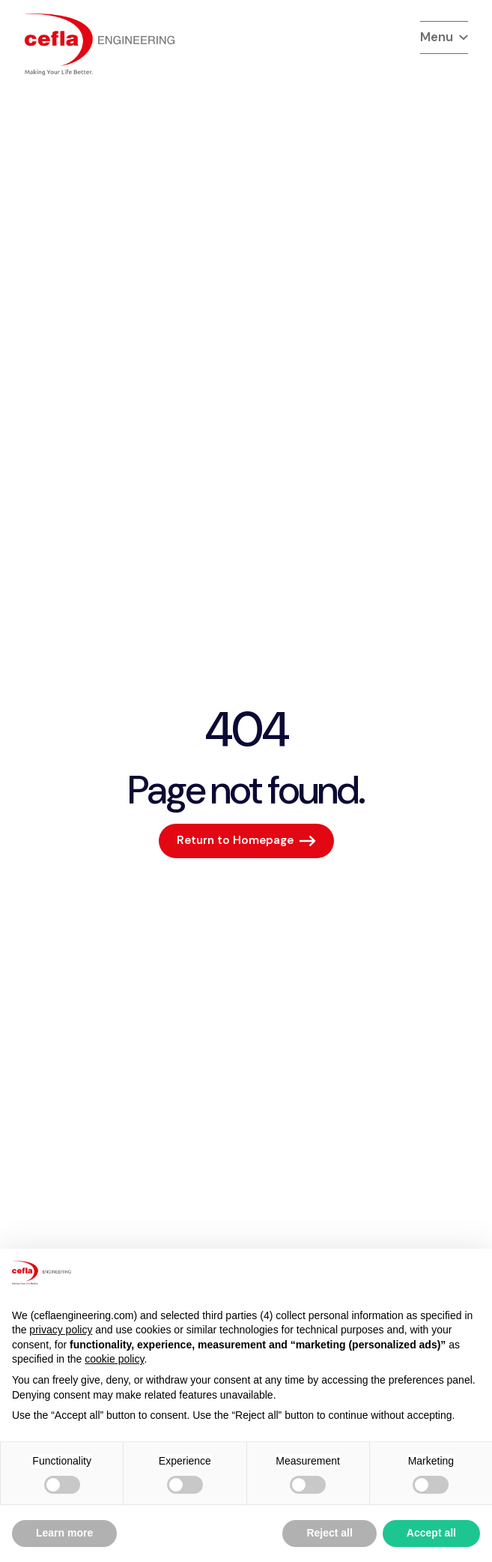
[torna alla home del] (99, 44)
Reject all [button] (329, 1533)
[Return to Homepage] (246, 841)
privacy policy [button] (60, 1330)
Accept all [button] (431, 1533)
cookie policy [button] (114, 1359)
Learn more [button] (64, 1533)
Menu (444, 36)
